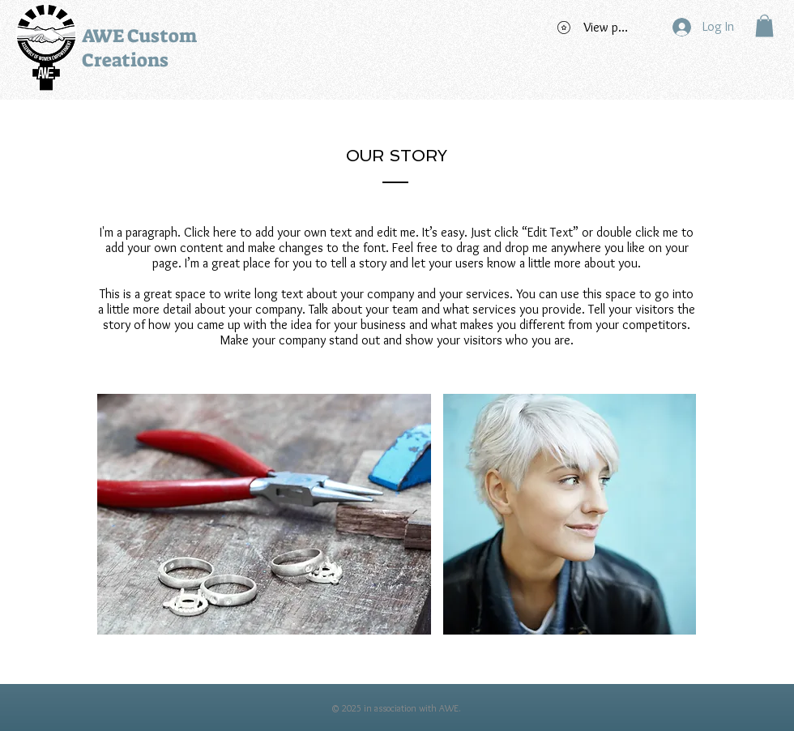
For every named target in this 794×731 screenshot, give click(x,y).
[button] (764, 25)
